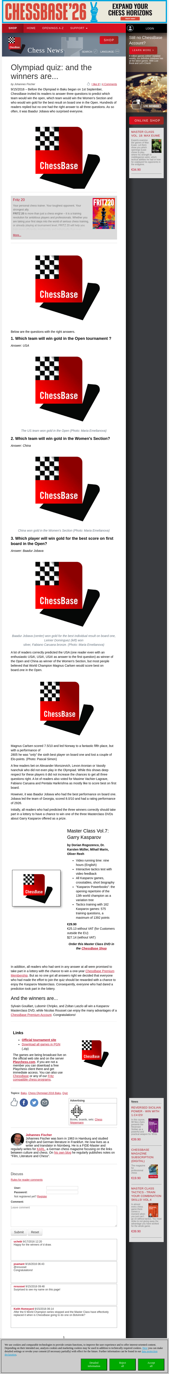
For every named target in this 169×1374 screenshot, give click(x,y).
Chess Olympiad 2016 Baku (44, 1093)
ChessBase (21, 1076)
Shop (13, 28)
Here (144, 1348)
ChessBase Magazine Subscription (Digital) (142, 1155)
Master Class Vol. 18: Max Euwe (145, 133)
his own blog (62, 1152)
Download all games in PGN (41, 1044)
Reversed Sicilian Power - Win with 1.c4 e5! (146, 1111)
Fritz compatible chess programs (33, 1077)
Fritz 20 (19, 200)
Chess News (45, 50)
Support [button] (79, 28)
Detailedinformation (94, 1364)
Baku (24, 1093)
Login (150, 28)
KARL (41, 1149)
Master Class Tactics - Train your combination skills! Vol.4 (146, 1194)
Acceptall (151, 1364)
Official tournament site (39, 1040)
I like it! (96, 84)
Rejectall (122, 1364)
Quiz (65, 1093)
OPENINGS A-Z (53, 28)
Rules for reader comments (27, 1179)
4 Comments (109, 84)
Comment (17, 1201)
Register (42, 1196)
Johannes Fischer (39, 1135)
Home (31, 28)
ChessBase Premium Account (31, 1015)
